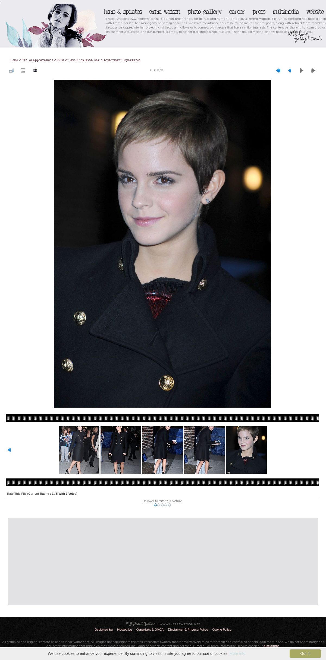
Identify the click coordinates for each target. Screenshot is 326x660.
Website (314, 12)
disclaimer (271, 646)
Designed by (104, 629)
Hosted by (124, 629)
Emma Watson (164, 12)
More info (237, 653)
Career (237, 12)
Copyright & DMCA (150, 629)
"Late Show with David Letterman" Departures (103, 60)
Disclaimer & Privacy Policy (188, 629)
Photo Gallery (204, 12)
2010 (60, 60)
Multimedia (285, 12)
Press (258, 12)
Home (14, 60)
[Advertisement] (146, 561)
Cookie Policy (221, 629)
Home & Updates (122, 12)
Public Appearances (37, 60)
